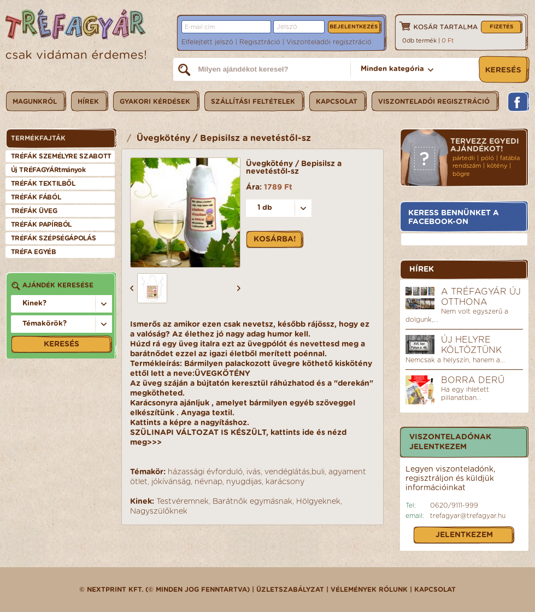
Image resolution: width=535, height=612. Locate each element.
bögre (461, 174)
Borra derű (472, 380)
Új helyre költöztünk (471, 345)
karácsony (285, 482)
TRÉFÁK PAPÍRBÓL (41, 224)
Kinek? (34, 303)
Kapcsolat (435, 589)
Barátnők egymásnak (252, 501)
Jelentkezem (464, 535)
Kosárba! (275, 239)
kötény (497, 166)
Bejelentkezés (354, 27)
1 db (264, 207)
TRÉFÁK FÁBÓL (36, 197)
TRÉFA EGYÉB (33, 252)
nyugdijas (244, 482)
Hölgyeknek (318, 501)
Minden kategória (392, 69)
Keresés (61, 344)
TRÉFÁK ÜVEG (34, 211)
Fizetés (501, 27)
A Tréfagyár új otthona (481, 297)
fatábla (510, 158)
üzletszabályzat (290, 589)
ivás (253, 472)
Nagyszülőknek (158, 511)
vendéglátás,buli (294, 472)
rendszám (466, 166)
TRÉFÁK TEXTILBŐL (43, 183)
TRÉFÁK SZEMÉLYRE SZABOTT (61, 156)
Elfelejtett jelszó (207, 42)
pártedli (463, 158)
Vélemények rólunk (369, 589)
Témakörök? (44, 323)
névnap (208, 482)
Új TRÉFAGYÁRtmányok (48, 170)
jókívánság (171, 482)
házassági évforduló (205, 472)
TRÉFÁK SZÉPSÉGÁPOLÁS (53, 238)
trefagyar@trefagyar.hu (467, 516)
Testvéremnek (182, 501)
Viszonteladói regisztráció (329, 42)
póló (487, 158)
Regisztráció (259, 42)
